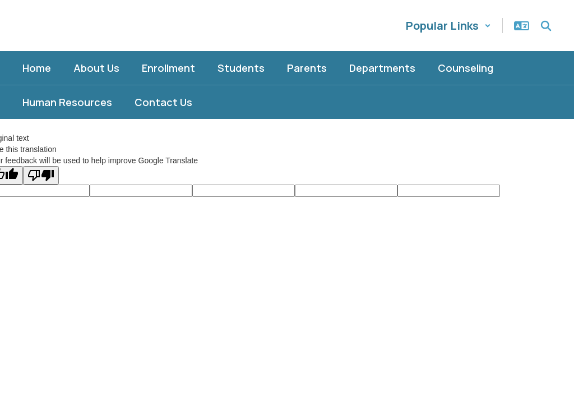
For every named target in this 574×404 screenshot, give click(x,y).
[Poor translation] (41, 175)
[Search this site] (546, 25)
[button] (448, 25)
